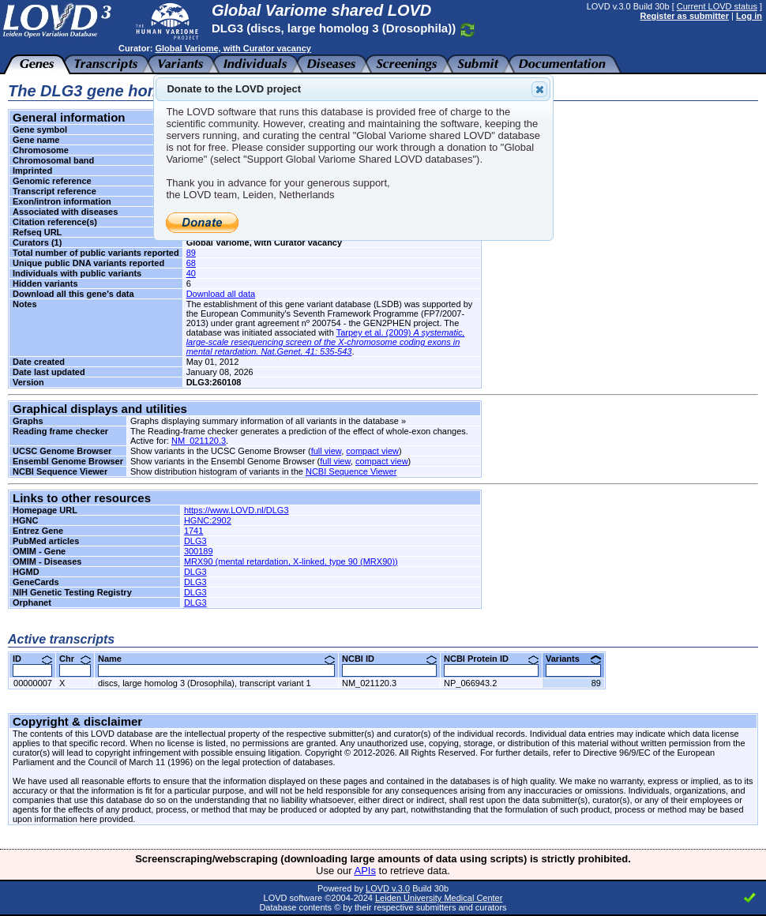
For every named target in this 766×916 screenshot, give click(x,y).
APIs (365, 871)
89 (191, 252)
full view (326, 451)
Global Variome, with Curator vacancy (232, 48)
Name (216, 658)
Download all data (220, 293)
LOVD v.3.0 (388, 888)
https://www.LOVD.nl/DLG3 (236, 510)
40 (191, 273)
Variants (573, 658)
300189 (198, 551)
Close (538, 89)
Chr (75, 658)
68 (191, 263)
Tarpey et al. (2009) (325, 342)
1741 (193, 530)
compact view (372, 451)
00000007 (32, 683)
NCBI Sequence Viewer (351, 471)
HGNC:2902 (207, 520)
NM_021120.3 (198, 440)
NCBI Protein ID (491, 658)
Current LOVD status (717, 6)
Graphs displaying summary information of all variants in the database (264, 421)
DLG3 (195, 541)
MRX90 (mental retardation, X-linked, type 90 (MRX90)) (291, 561)
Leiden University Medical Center (438, 898)
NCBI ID (389, 658)
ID (32, 658)
